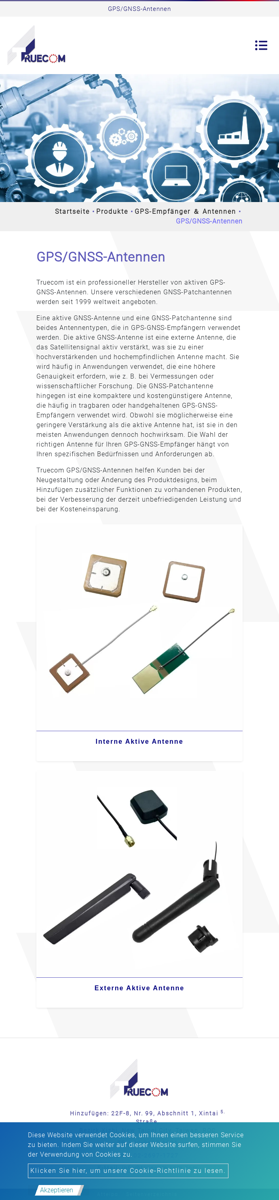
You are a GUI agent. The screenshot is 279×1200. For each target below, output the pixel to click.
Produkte (112, 211)
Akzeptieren (56, 1190)
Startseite (72, 211)
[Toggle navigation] (261, 45)
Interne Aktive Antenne (139, 741)
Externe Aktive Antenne (139, 988)
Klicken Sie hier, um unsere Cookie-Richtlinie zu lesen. (128, 1170)
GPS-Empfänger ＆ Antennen (185, 211)
